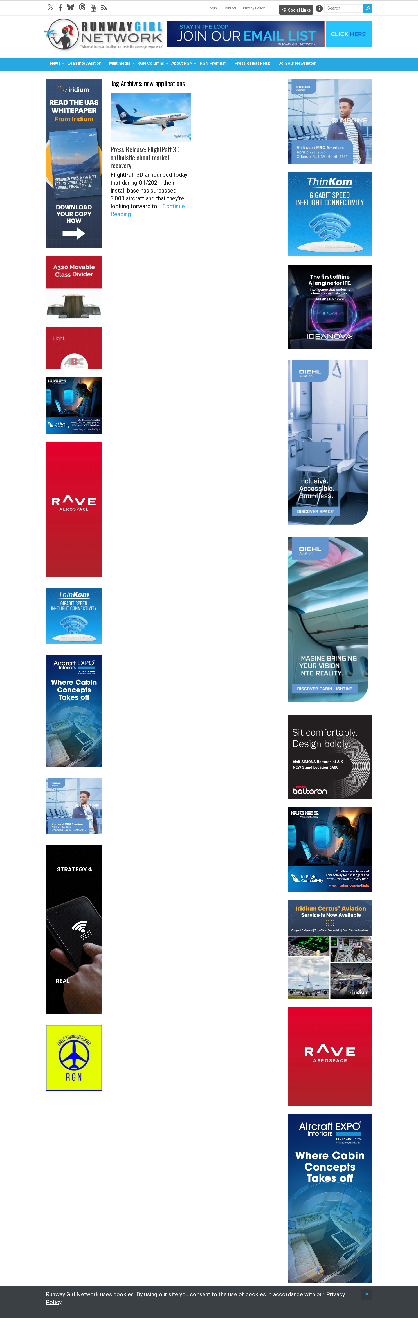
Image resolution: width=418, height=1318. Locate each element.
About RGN (181, 63)
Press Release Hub (253, 63)
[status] (366, 1294)
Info (319, 8)
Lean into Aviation (84, 63)
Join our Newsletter (297, 63)
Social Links (299, 10)
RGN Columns (150, 63)
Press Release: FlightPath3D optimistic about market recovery (145, 157)
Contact (230, 8)
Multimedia (119, 63)
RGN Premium (213, 63)
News (55, 63)
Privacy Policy (254, 8)
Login (212, 8)
